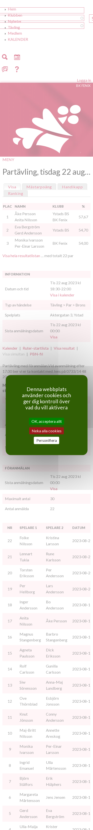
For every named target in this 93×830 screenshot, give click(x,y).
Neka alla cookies (47, 430)
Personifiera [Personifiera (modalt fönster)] (46, 440)
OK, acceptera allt (46, 421)
